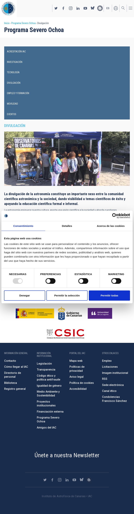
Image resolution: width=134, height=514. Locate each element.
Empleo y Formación (18, 93)
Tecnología (13, 72)
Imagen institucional (115, 373)
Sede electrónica (113, 385)
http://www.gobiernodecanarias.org (70, 313)
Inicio (7, 23)
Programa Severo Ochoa (23, 23)
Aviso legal (76, 376)
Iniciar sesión (115, 8)
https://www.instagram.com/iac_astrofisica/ (70, 8)
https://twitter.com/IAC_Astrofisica (56, 8)
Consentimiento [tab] (23, 225)
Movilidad (12, 103)
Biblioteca (10, 383)
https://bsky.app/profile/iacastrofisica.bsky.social (92, 8)
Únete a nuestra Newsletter (67, 455)
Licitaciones (110, 366)
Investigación (14, 62)
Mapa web (76, 360)
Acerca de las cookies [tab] (111, 225)
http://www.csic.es (65, 334)
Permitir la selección (67, 295)
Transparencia (46, 369)
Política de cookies (81, 383)
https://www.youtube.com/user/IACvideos (85, 8)
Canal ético (109, 391)
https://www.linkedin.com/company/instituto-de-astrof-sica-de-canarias (78, 8)
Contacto (10, 360)
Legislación (44, 363)
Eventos (11, 114)
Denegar (24, 295)
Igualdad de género (49, 385)
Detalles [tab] (67, 225)
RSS (104, 379)
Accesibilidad (78, 388)
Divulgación (13, 82)
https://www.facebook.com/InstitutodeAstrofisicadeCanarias (63, 8)
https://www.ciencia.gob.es (35, 313)
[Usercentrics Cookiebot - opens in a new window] (114, 215)
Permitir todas (109, 295)
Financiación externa (50, 411)
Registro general (15, 388)
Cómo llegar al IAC (16, 366)
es (107, 8)
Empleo (107, 360)
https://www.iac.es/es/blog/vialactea (100, 8)
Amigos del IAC (46, 427)
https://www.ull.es (100, 313)
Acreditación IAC (16, 51)
